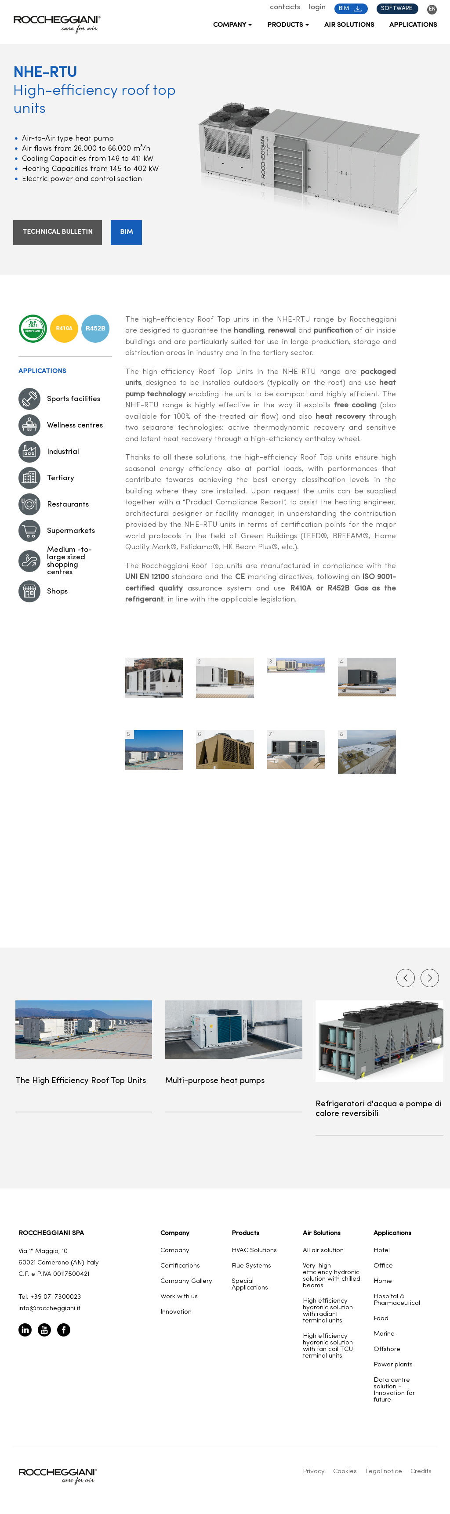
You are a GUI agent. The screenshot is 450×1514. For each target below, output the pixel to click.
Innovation (176, 1312)
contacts (285, 7)
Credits (421, 1471)
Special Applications (250, 1284)
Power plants (393, 1365)
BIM (350, 9)
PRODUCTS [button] (288, 25)
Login (317, 7)
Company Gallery (186, 1281)
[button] (430, 978)
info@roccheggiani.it (49, 1308)
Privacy (314, 1471)
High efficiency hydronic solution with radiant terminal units (328, 1311)
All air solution (323, 1250)
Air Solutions (349, 25)
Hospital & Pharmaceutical (397, 1300)
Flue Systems (251, 1266)
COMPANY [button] (232, 25)
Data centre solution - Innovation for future (394, 1390)
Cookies (345, 1471)
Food (381, 1318)
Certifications (180, 1266)
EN (432, 9)
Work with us (179, 1296)
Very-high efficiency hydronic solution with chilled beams (331, 1276)
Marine (384, 1334)
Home (383, 1281)
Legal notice (383, 1471)
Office (383, 1266)
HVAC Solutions (254, 1250)
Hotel (382, 1250)
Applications (413, 25)
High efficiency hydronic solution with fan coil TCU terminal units (328, 1346)
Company (174, 1250)
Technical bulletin (57, 232)
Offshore (387, 1349)
